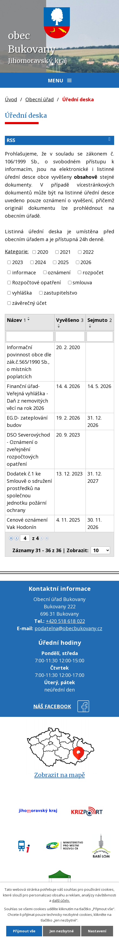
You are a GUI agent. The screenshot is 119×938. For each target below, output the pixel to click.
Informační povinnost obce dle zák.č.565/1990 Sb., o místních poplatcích (29, 362)
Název (16, 320)
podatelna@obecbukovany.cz (68, 628)
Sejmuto (99, 320)
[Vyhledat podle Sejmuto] (100, 336)
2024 (40, 262)
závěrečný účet (29, 303)
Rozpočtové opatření (36, 282)
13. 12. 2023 (69, 473)
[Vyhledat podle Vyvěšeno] (70, 336)
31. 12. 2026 (94, 421)
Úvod (11, 99)
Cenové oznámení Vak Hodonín (27, 523)
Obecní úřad (39, 99)
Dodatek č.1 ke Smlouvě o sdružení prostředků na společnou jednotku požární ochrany (29, 491)
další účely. (61, 900)
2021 (65, 252)
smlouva (82, 282)
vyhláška (22, 292)
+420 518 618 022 (65, 621)
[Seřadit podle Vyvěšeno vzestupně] (59, 325)
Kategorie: (17, 251)
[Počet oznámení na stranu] (100, 550)
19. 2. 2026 (68, 417)
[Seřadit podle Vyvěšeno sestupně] (59, 327)
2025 (63, 262)
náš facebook (52, 706)
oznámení (59, 272)
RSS (59, 140)
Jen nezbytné (62, 931)
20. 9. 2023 (68, 434)
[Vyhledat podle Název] (29, 336)
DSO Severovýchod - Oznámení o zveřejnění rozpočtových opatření (28, 449)
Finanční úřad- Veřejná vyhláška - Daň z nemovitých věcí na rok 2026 (27, 397)
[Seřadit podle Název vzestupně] (29, 317)
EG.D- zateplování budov (27, 421)
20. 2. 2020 (68, 347)
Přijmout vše (24, 931)
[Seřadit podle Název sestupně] (29, 320)
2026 (85, 262)
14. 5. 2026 (99, 386)
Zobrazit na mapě (59, 775)
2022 (88, 252)
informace (24, 272)
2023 (17, 262)
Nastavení (97, 931)
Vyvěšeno (69, 320)
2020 (42, 252)
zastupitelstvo (60, 292)
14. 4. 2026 (68, 386)
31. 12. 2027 (94, 477)
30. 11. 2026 (94, 523)
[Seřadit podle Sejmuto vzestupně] (90, 325)
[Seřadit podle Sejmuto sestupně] (90, 327)
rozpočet (93, 272)
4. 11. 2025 (68, 520)
